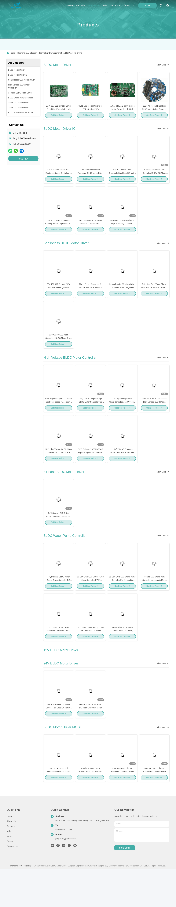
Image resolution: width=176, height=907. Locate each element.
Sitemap (27, 904)
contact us (129, 5)
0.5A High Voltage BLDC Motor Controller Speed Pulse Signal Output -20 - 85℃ (58, 420)
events (115, 5)
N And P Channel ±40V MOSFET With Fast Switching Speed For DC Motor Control (90, 809)
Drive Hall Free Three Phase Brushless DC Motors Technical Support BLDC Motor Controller (154, 300)
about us (80, 5)
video (105, 5)
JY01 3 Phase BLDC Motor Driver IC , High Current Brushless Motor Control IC (90, 233)
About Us (11, 859)
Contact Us (12, 884)
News (9, 874)
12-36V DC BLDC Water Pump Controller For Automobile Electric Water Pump (122, 608)
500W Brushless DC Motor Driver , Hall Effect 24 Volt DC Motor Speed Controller (58, 742)
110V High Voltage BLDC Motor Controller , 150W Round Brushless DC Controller (122, 420)
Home (70, 5)
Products (11, 864)
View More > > (163, 65)
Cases (10, 879)
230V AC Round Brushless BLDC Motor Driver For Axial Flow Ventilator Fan (154, 112)
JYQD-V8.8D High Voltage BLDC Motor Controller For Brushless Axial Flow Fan (90, 420)
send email (124, 886)
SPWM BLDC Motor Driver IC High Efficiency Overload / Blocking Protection (122, 233)
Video (9, 869)
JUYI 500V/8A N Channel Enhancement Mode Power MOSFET (154, 809)
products (93, 5)
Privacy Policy (16, 904)
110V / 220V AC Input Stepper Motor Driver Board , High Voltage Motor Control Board (122, 112)
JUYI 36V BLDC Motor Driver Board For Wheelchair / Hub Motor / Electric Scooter (58, 112)
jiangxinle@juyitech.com (24, 138)
